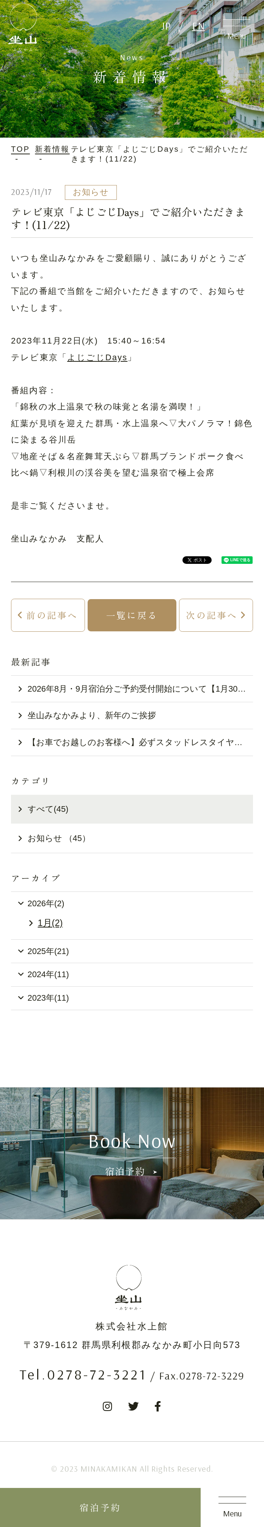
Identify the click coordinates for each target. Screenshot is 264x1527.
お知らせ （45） (59, 838)
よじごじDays (97, 357)
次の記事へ (211, 615)
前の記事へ (52, 615)
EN (198, 25)
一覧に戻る (132, 615)
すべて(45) (48, 809)
